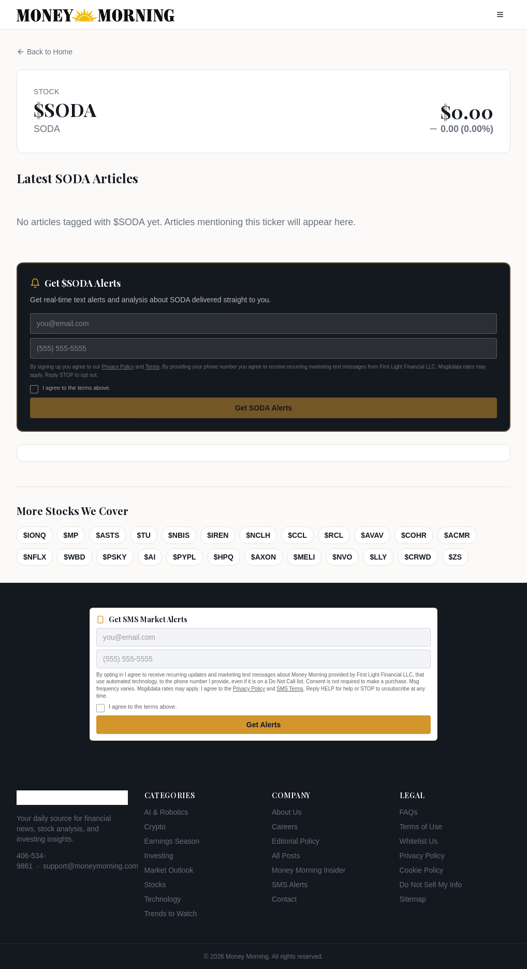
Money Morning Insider (308, 870)
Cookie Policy (422, 870)
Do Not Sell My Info (431, 884)
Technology (162, 899)
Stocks (155, 884)
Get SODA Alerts (263, 408)
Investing (158, 855)
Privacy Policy (117, 367)
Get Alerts (263, 725)
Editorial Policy (295, 841)
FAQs (409, 812)
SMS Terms (289, 689)
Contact (284, 899)
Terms (152, 367)
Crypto (155, 827)
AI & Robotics (166, 812)
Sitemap (413, 899)
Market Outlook (169, 870)
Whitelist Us (419, 841)
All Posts (286, 855)
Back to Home (44, 52)
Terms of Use (421, 827)
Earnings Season (172, 841)
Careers (285, 827)
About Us (287, 812)
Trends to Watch (170, 913)
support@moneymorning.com (90, 866)
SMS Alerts (290, 884)
